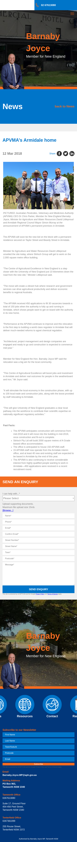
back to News (64, 106)
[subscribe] (38, 764)
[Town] (38, 552)
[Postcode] (38, 558)
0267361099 (9, 821)
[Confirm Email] (38, 534)
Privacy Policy (40, 594)
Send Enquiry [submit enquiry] (38, 589)
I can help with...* (11, 493)
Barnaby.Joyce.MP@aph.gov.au (20, 775)
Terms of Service (52, 594)
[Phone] (38, 521)
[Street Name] (38, 546)
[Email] (38, 528)
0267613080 (9, 798)
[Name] (38, 515)
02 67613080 (48, 5)
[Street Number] (38, 540)
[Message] (38, 573)
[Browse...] (8, 510)
